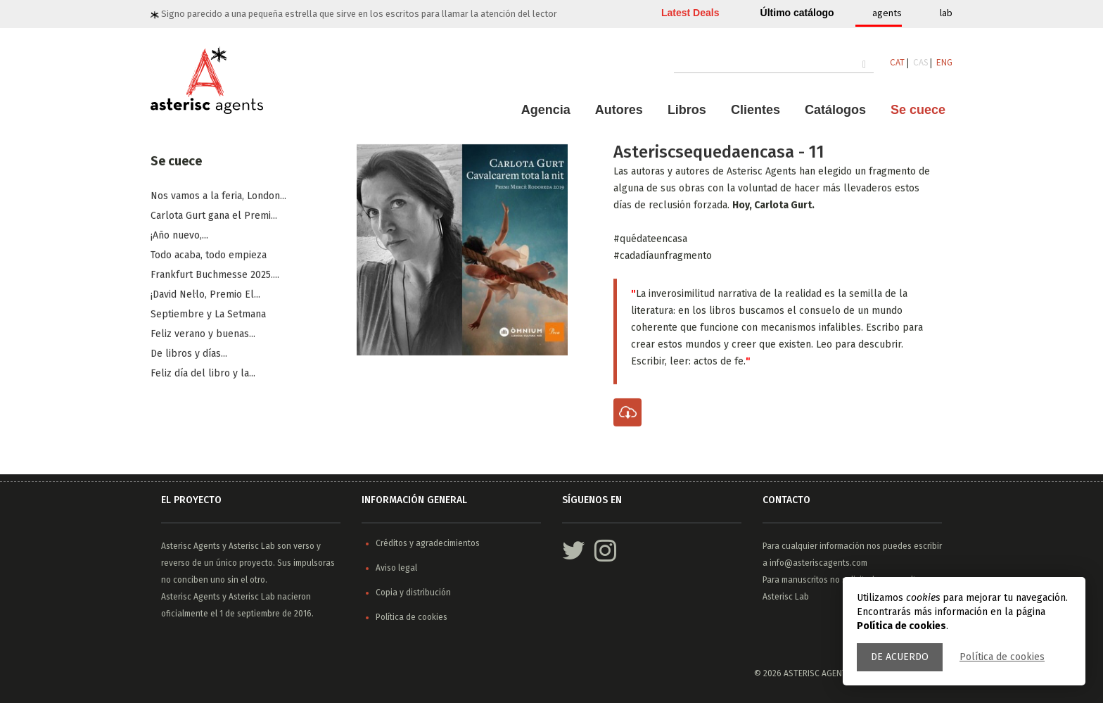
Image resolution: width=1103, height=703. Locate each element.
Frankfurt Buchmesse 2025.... (215, 275)
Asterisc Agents (190, 546)
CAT (897, 62)
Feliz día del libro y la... (203, 374)
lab (946, 12)
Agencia (545, 110)
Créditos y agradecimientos (428, 543)
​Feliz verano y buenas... (203, 335)
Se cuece (918, 110)
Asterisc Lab (252, 546)
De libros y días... (189, 354)
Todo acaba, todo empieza (209, 256)
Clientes (755, 110)
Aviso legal (396, 568)
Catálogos (835, 110)
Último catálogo (797, 12)
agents (887, 12)
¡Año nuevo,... (179, 236)
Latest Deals (690, 12)
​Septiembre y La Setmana (208, 315)
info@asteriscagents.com (818, 563)
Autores (619, 110)
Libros (687, 110)
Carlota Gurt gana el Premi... (214, 216)
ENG (944, 62)
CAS (920, 62)
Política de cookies (1002, 657)
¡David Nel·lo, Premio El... (205, 295)
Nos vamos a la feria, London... (218, 197)
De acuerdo (900, 657)
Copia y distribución (413, 592)
